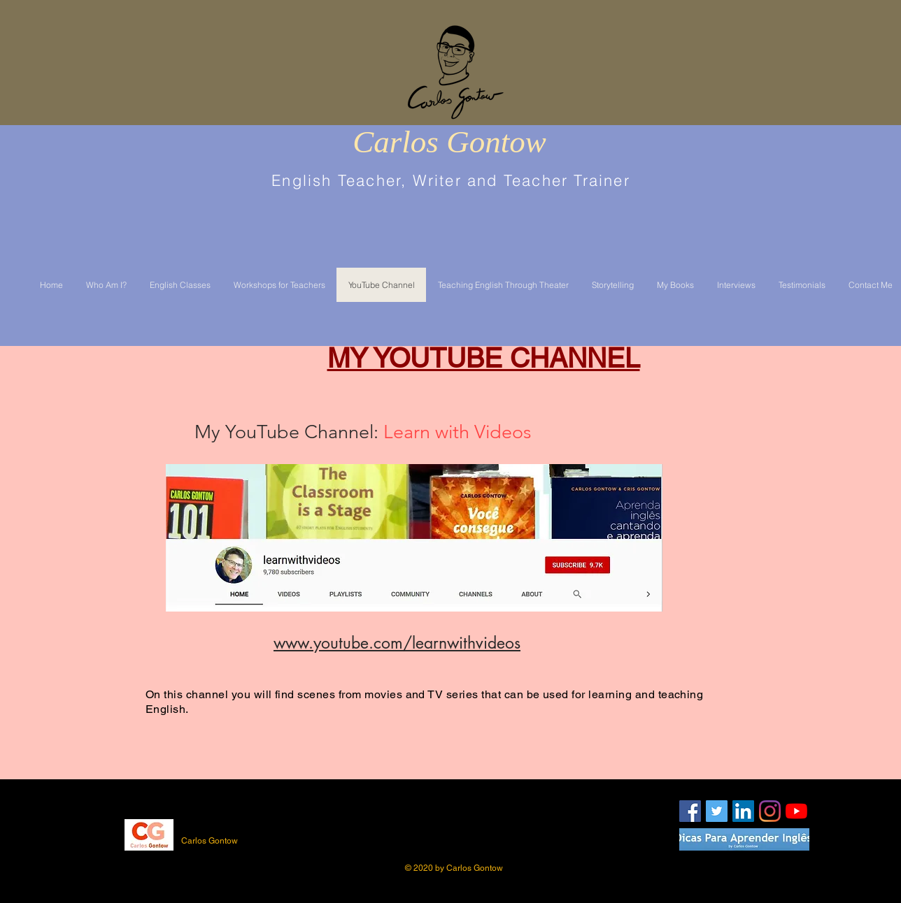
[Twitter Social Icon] (717, 811)
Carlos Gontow (449, 141)
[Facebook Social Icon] (690, 811)
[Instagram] (770, 811)
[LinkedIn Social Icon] (743, 811)
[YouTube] (796, 811)
